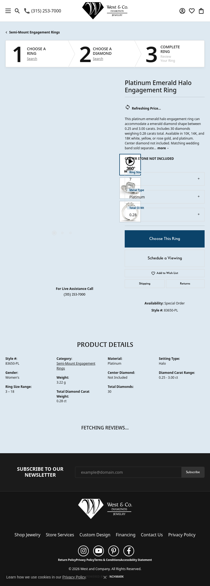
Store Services (60, 535)
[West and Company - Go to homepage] (105, 510)
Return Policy (67, 559)
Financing (126, 535)
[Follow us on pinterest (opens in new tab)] (113, 551)
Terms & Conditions (107, 559)
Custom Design (95, 535)
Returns (185, 283)
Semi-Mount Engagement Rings (34, 32)
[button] (17, 10)
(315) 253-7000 (74, 294)
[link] (42, 10)
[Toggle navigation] (6, 11)
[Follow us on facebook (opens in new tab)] (128, 551)
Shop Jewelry (27, 535)
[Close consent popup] (105, 577)
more (163, 148)
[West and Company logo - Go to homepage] (105, 10)
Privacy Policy (181, 535)
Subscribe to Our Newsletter (40, 472)
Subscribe (193, 472)
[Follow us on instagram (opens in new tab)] (83, 551)
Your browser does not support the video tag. (62, 151)
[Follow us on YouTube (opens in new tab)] (98, 551)
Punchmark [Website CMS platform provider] (115, 576)
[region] (62, 188)
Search (32, 59)
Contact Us (152, 535)
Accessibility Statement (136, 559)
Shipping (144, 283)
